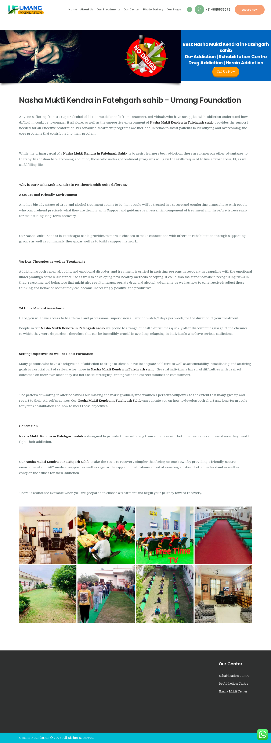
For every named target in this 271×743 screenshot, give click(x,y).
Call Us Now (226, 71)
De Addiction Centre (233, 683)
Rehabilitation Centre (234, 675)
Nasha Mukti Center (233, 691)
